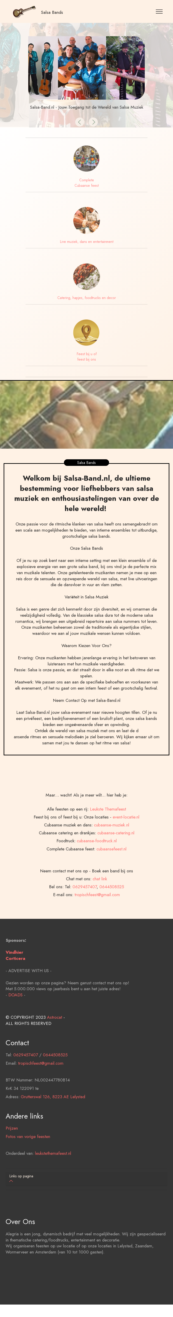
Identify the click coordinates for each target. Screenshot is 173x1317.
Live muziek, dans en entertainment (86, 241)
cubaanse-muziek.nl (111, 853)
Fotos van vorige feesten (28, 1150)
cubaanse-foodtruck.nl (97, 869)
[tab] (86, 1179)
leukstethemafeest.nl (53, 1167)
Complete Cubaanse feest (87, 182)
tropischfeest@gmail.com (40, 1077)
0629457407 (84, 915)
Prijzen (12, 1142)
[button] (79, 122)
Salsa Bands (52, 12)
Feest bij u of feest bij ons (87, 356)
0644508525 (111, 915)
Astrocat (54, 1031)
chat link (100, 907)
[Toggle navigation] (159, 11)
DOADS (15, 1009)
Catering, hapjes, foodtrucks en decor (86, 297)
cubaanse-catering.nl (115, 861)
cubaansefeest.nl (111, 877)
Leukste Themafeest (108, 837)
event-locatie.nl (126, 845)
